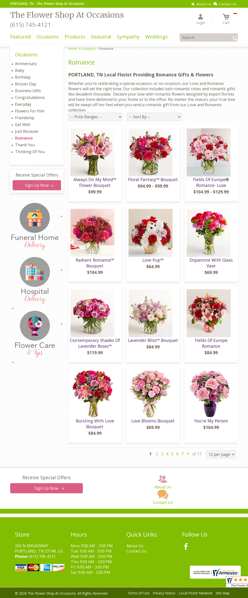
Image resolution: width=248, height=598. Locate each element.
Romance (24, 138)
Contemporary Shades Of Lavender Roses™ (95, 343)
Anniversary (26, 63)
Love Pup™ (152, 260)
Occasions (88, 48)
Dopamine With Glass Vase (211, 263)
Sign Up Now (37, 185)
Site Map (223, 593)
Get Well (22, 124)
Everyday (23, 104)
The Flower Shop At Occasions (67, 15)
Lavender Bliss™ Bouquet (153, 340)
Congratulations (30, 97)
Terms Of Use (138, 593)
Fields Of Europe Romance (211, 343)
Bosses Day (25, 84)
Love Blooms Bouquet (153, 421)
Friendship (24, 117)
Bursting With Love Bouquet (95, 423)
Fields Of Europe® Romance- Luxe (211, 182)
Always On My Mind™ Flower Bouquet (94, 182)
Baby (19, 70)
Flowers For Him (29, 111)
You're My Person (211, 421)
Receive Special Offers (37, 175)
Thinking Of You (30, 151)
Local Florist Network (195, 593)
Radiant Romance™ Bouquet (95, 263)
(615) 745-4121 (30, 25)
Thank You (25, 145)
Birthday (23, 77)
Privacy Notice (164, 593)
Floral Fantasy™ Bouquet (153, 179)
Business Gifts (28, 90)
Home (72, 48)
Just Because (26, 131)
